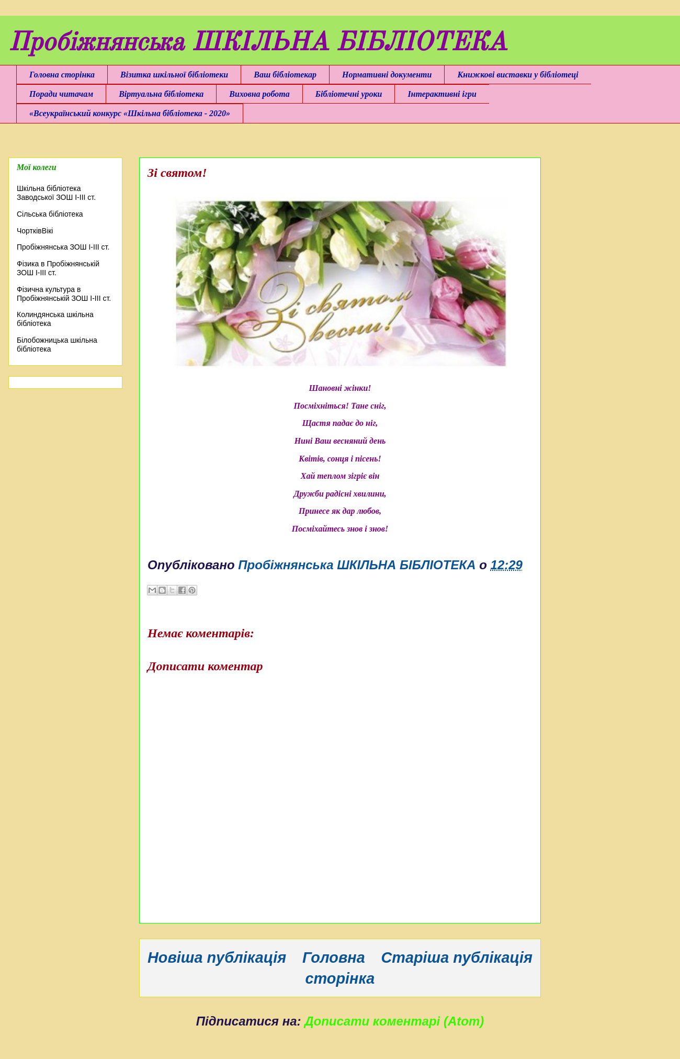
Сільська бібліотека (50, 214)
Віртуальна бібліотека (161, 93)
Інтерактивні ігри (441, 93)
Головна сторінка (62, 74)
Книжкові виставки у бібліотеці (517, 74)
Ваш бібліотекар (285, 74)
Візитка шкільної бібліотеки (174, 74)
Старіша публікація (456, 957)
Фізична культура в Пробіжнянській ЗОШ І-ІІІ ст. (64, 293)
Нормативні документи (387, 74)
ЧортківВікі (35, 231)
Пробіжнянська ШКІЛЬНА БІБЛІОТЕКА (257, 43)
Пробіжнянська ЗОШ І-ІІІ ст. (63, 247)
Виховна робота (259, 93)
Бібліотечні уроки (348, 93)
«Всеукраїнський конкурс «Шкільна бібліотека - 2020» (129, 113)
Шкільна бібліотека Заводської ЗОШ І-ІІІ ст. (56, 192)
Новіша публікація (217, 957)
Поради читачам (61, 93)
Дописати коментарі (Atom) (394, 1021)
